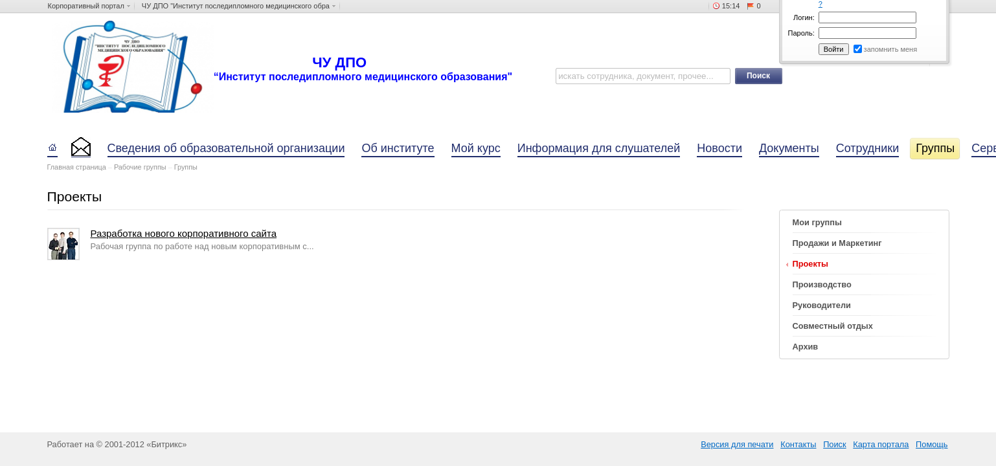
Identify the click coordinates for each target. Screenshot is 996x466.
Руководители (822, 305)
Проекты (811, 264)
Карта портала (881, 444)
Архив (806, 346)
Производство (822, 284)
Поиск (834, 444)
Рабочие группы (140, 167)
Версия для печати (737, 444)
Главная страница (76, 167)
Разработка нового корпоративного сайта (183, 233)
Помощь (931, 444)
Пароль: (801, 33)
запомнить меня (891, 49)
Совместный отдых (833, 326)
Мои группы (817, 222)
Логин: (804, 17)
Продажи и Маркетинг (837, 243)
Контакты (798, 444)
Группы (186, 167)
